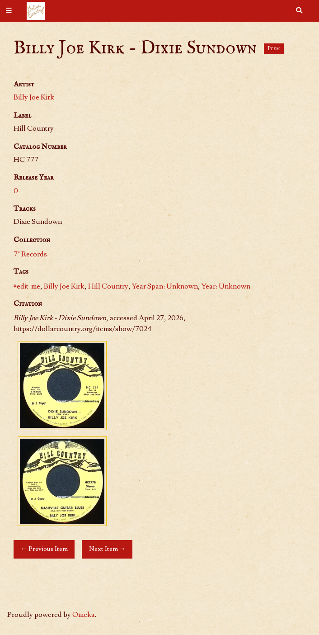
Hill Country (108, 286)
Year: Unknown (226, 286)
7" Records (30, 254)
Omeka (83, 614)
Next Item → (107, 549)
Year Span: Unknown (165, 286)
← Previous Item (43, 549)
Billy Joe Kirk (34, 97)
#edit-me (27, 286)
